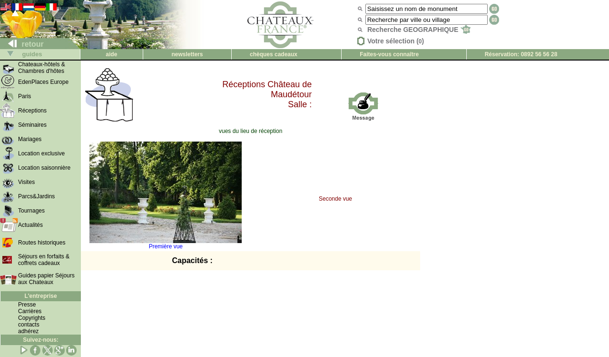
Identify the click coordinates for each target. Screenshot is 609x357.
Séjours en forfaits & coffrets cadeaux (43, 259)
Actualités (30, 225)
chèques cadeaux (273, 54)
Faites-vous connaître (389, 54)
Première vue (165, 244)
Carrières (29, 311)
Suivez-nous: (41, 340)
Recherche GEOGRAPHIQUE (419, 29)
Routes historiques (41, 242)
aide (111, 54)
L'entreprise (40, 296)
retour (22, 44)
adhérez (28, 331)
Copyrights (31, 318)
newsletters (187, 54)
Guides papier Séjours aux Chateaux (46, 279)
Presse (27, 304)
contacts (28, 324)
